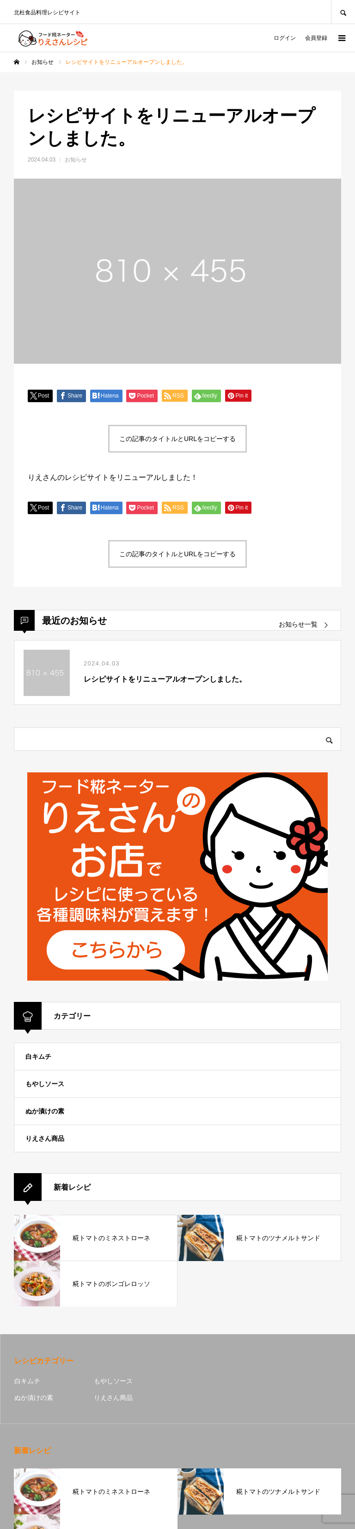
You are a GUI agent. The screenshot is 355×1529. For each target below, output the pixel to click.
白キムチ (38, 1056)
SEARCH (343, 12)
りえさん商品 (44, 1138)
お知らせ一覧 (298, 624)
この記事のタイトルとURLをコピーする (177, 438)
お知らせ (76, 159)
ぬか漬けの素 (44, 1111)
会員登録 (316, 38)
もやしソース (44, 1084)
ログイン (285, 38)
